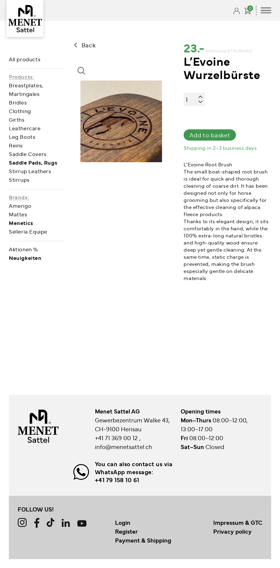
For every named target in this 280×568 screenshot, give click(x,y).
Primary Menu (266, 10)
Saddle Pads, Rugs (33, 162)
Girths (17, 119)
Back (89, 45)
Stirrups (19, 179)
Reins (16, 145)
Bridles (18, 102)
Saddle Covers (27, 153)
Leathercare (25, 128)
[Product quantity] (194, 99)
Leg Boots (22, 136)
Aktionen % (23, 249)
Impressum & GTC (237, 522)
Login (122, 522)
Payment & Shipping (143, 540)
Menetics (21, 222)
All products (24, 59)
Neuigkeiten (25, 257)
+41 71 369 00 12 (117, 438)
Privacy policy (232, 531)
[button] (83, 76)
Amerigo (20, 205)
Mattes (18, 214)
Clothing (20, 111)
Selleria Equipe (28, 231)
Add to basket (210, 135)
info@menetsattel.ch (123, 446)
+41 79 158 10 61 (117, 480)
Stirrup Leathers (30, 171)
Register (126, 531)
